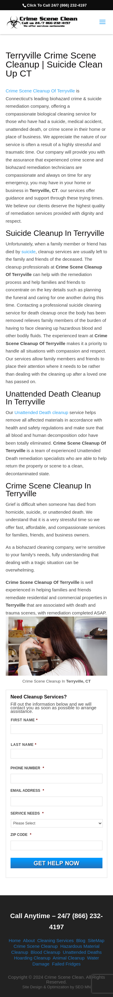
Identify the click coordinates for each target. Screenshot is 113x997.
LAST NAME (23, 745)
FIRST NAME (24, 720)
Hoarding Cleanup (32, 957)
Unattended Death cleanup (41, 412)
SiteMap (96, 940)
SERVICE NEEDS (27, 813)
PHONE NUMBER (27, 768)
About (29, 940)
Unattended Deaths (82, 952)
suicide (28, 251)
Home (15, 940)
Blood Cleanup (45, 952)
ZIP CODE (21, 835)
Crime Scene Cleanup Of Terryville (40, 90)
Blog (80, 940)
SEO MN (83, 987)
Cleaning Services (55, 940)
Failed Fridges (66, 963)
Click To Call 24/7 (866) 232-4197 (56, 5)
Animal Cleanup (69, 957)
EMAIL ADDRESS (27, 790)
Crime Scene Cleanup (36, 946)
